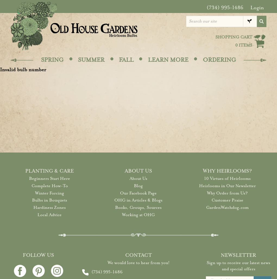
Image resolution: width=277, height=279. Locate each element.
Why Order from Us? (227, 193)
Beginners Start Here (49, 178)
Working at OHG (138, 215)
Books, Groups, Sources (138, 207)
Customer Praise (227, 200)
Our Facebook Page (138, 193)
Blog (138, 186)
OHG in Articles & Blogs (138, 200)
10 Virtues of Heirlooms (227, 178)
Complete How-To (50, 186)
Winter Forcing (49, 193)
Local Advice (49, 215)
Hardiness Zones (49, 207)
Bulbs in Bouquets (49, 200)
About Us (138, 178)
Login (257, 7)
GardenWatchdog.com (227, 207)
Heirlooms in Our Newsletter (227, 186)
